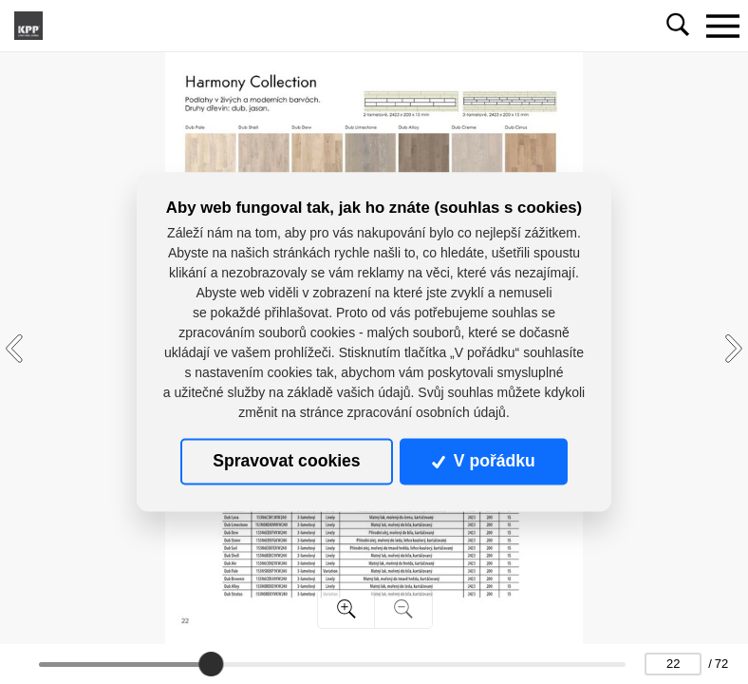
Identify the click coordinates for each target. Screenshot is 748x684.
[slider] (210, 664)
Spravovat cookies (286, 461)
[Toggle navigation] (722, 25)
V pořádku (483, 461)
